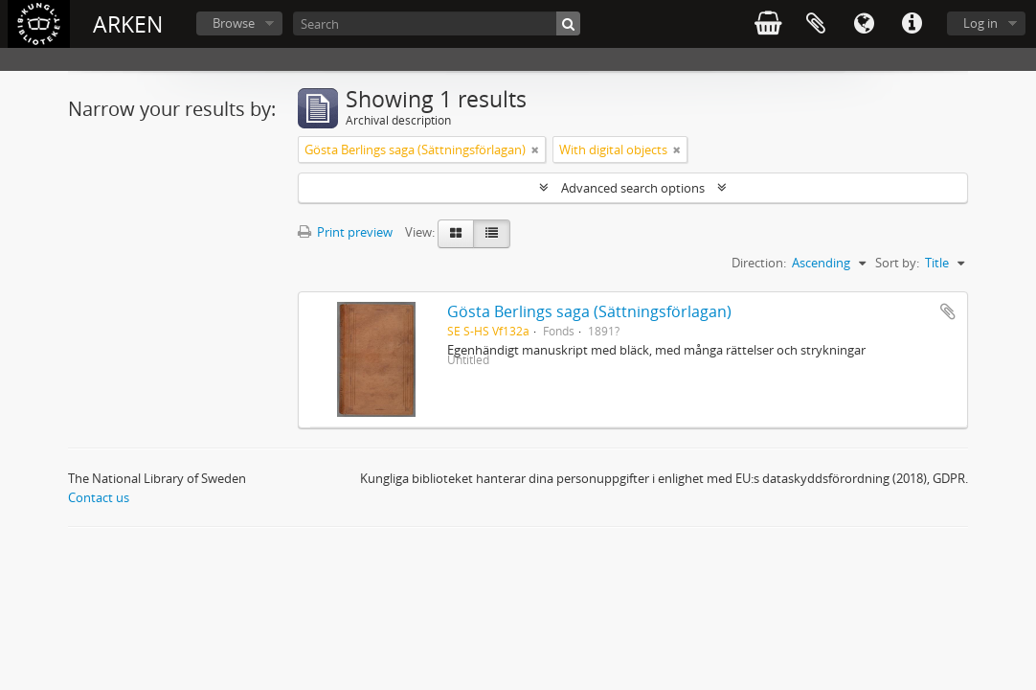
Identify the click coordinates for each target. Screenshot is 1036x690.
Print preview (345, 232)
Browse (234, 23)
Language (864, 24)
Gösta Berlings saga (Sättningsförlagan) (589, 311)
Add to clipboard (947, 311)
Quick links (911, 24)
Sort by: (897, 262)
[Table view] (491, 233)
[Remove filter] (535, 149)
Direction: (759, 262)
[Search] (436, 23)
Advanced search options (633, 187)
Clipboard (816, 24)
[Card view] (456, 233)
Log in (980, 23)
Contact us (98, 497)
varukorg (768, 24)
